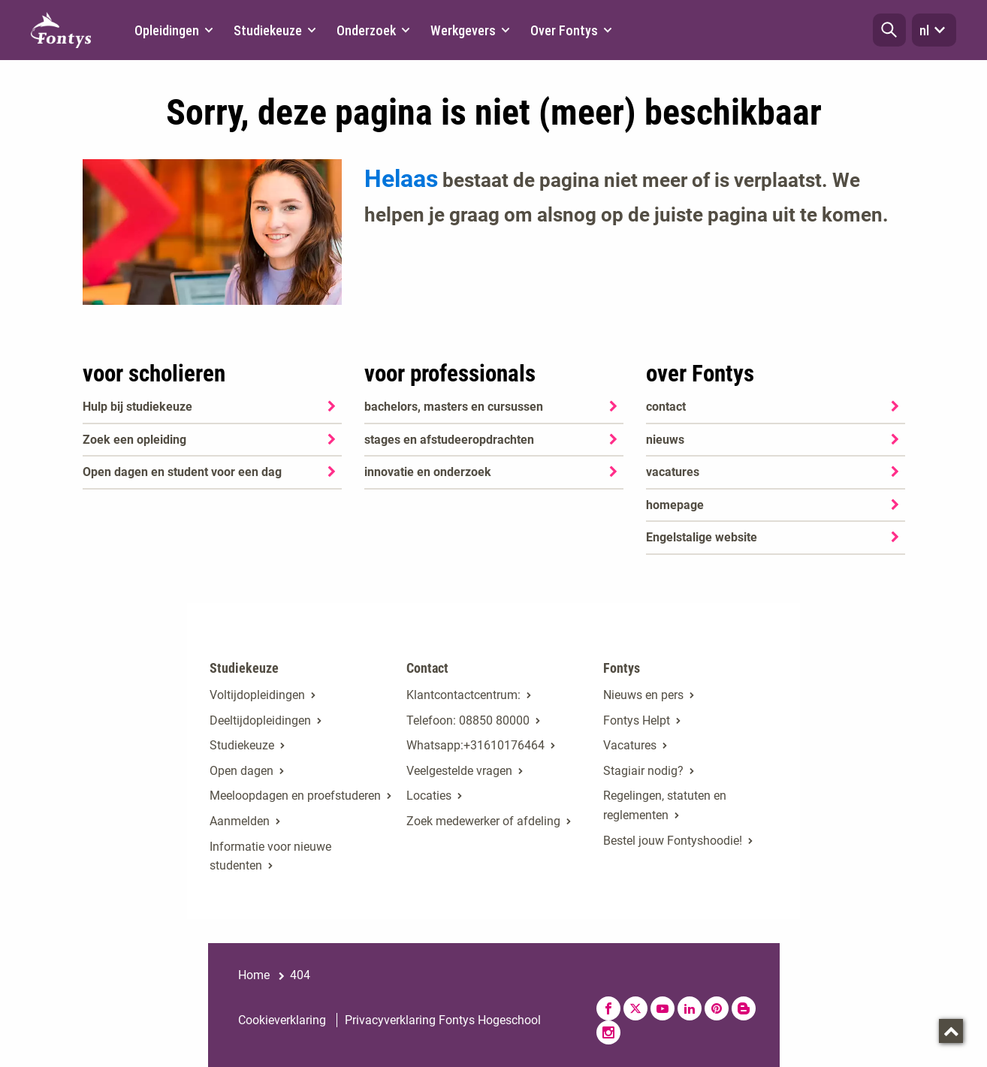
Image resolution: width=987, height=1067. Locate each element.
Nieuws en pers (643, 695)
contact (666, 406)
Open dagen (241, 771)
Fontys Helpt (636, 720)
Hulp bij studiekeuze (137, 406)
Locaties (428, 795)
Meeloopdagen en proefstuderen (295, 795)
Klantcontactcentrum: (463, 695)
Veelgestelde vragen (459, 771)
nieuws (665, 440)
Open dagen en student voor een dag (182, 472)
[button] (889, 30)
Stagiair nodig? (643, 771)
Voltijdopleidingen (257, 695)
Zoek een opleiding (134, 440)
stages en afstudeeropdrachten (449, 440)
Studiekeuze (242, 745)
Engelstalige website (701, 537)
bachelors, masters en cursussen (453, 406)
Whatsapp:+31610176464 (475, 745)
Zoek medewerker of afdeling (483, 821)
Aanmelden (240, 821)
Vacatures (629, 745)
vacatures (672, 472)
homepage (675, 505)
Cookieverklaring (282, 1020)
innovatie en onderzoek (427, 472)
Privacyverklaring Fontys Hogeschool (443, 1020)
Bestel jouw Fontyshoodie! (672, 840)
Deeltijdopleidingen (260, 720)
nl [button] (934, 30)
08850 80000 (494, 720)
